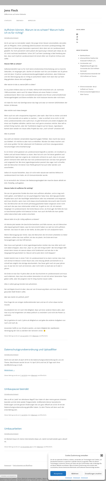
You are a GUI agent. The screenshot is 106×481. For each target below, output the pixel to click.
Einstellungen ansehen (93, 473)
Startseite (8, 20)
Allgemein (35, 336)
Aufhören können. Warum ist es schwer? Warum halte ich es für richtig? (34, 31)
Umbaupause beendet (16, 389)
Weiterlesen (9, 370)
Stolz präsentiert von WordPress (22, 465)
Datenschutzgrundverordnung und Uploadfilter (30, 349)
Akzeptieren (58, 473)
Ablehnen (74, 473)
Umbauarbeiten (13, 428)
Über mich (19, 20)
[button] (102, 455)
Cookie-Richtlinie (65, 480)
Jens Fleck (11, 10)
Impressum (68, 477)
